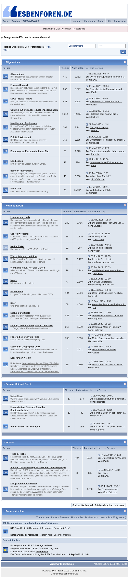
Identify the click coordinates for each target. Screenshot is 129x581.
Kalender (76, 21)
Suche (101, 21)
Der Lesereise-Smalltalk (104, 349)
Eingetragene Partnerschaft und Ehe (29, 151)
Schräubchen (98, 179)
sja (94, 307)
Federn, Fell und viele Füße (24, 337)
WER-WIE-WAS (31, 21)
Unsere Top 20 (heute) (83, 517)
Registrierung (79, 29)
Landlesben (16, 161)
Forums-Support (19, 85)
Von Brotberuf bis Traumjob (25, 426)
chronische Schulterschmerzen (107, 315)
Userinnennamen (62, 535)
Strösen (64, 517)
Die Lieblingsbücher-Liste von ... (108, 223)
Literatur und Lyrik (20, 217)
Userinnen (89, 21)
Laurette (95, 154)
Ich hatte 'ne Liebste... (103, 259)
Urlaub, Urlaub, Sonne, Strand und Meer (31, 325)
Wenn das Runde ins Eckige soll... (109, 304)
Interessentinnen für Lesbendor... (106, 162)
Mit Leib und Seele (20, 313)
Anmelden (66, 29)
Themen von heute (46, 517)
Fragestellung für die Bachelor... (110, 399)
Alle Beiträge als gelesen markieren (107, 505)
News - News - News (21, 98)
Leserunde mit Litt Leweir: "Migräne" (33, 369)
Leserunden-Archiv (20, 358)
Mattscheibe (16, 291)
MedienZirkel (17, 246)
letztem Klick (46, 535)
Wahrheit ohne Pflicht (100, 190)
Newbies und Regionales (23, 123)
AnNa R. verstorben (102, 282)
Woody (96, 251)
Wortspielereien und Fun (23, 256)
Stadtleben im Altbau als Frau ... (108, 270)
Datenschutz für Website (114, 458)
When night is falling (102, 248)
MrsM (96, 352)
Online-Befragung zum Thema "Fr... (107, 76)
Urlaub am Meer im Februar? (106, 327)
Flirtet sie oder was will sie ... (104, 114)
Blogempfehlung (110, 489)
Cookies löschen (81, 505)
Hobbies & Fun (14, 205)
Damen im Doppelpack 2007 (25, 346)
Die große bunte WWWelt (23, 483)
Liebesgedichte (99, 236)
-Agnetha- (98, 273)
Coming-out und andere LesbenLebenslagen (34, 110)
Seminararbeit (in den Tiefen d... (110, 413)
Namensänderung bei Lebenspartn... (108, 151)
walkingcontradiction (103, 262)
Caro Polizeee (110, 492)
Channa (99, 415)
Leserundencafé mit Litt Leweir (107, 364)
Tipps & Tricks (18, 454)
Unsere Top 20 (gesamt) (112, 517)
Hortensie (98, 330)
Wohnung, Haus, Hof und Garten (27, 267)
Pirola (94, 92)
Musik (13, 280)
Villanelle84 (42, 551)
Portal (6, 21)
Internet (10, 442)
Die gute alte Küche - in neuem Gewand (27, 37)
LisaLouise (98, 239)
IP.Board (59, 570)
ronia (93, 165)
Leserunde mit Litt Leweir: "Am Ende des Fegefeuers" (34, 371)
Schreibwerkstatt (19, 234)
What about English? (100, 176)
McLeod (95, 117)
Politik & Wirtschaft (20, 137)
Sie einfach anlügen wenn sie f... (110, 426)
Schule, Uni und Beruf (18, 384)
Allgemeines (12, 62)
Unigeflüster (16, 396)
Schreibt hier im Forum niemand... (107, 89)
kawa (94, 80)
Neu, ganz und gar (99, 127)
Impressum (120, 21)
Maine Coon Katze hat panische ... (109, 338)
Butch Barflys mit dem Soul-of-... (106, 101)
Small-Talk (15, 188)
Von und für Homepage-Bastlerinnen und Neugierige (38, 467)
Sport (13, 303)
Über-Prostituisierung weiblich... (108, 293)
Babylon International (21, 170)
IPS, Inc (82, 570)
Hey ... (105, 473)
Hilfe (109, 21)
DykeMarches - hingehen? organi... (107, 140)
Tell (95, 296)
